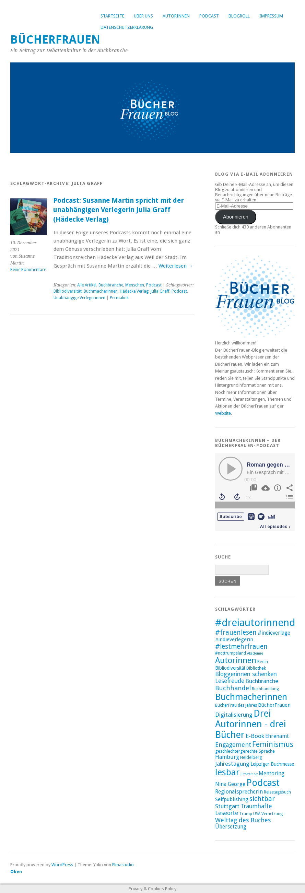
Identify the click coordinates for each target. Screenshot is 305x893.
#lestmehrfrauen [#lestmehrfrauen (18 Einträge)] (241, 646)
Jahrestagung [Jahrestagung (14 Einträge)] (232, 763)
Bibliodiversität (68, 291)
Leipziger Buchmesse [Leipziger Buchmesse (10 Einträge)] (272, 764)
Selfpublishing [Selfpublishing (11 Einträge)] (231, 799)
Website (223, 413)
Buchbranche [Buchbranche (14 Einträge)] (261, 681)
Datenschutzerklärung (127, 27)
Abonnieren (235, 217)
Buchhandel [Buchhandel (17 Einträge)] (233, 688)
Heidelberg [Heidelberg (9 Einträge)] (251, 757)
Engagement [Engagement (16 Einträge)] (233, 744)
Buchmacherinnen (101, 291)
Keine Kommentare (28, 269)
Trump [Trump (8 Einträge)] (245, 813)
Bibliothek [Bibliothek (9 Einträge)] (256, 668)
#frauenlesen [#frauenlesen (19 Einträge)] (236, 632)
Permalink (119, 297)
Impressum (271, 16)
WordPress (62, 864)
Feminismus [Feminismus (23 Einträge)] (272, 744)
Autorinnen (176, 16)
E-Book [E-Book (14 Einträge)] (255, 735)
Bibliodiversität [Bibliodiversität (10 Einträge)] (230, 668)
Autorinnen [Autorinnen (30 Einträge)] (235, 660)
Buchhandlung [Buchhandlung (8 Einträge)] (265, 688)
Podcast (209, 16)
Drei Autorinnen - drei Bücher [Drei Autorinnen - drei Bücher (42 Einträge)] (250, 724)
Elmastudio (123, 864)
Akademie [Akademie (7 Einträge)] (255, 653)
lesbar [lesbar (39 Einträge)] (227, 772)
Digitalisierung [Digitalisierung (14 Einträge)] (234, 714)
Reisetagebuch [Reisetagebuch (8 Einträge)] (277, 792)
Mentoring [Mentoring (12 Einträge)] (271, 774)
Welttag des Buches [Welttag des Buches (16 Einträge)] (243, 820)
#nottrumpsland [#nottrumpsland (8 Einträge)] (230, 653)
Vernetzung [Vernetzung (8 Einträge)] (272, 813)
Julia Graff (160, 291)
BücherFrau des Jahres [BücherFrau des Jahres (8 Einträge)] (236, 705)
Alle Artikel (86, 285)
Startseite (112, 16)
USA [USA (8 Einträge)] (256, 813)
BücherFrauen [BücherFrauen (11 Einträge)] (274, 705)
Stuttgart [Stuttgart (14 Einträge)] (227, 806)
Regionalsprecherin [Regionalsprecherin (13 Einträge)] (239, 791)
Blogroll (239, 16)
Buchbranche (110, 285)
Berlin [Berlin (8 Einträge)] (262, 661)
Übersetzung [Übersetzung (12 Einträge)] (230, 827)
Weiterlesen (176, 266)
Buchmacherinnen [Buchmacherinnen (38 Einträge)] (251, 697)
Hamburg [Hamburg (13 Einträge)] (227, 757)
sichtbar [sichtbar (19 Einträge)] (262, 799)
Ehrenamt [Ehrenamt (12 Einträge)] (277, 736)
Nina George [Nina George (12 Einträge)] (230, 784)
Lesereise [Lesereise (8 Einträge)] (249, 774)
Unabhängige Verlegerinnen (79, 297)
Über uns (143, 16)
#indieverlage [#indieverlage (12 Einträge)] (274, 633)
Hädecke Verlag (134, 291)
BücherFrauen (55, 39)
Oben (16, 871)
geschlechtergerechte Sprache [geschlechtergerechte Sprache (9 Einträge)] (245, 751)
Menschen (134, 285)
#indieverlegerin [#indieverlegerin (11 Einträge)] (234, 639)
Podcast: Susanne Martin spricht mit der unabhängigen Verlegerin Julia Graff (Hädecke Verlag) (118, 210)
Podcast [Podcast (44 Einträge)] (263, 782)
